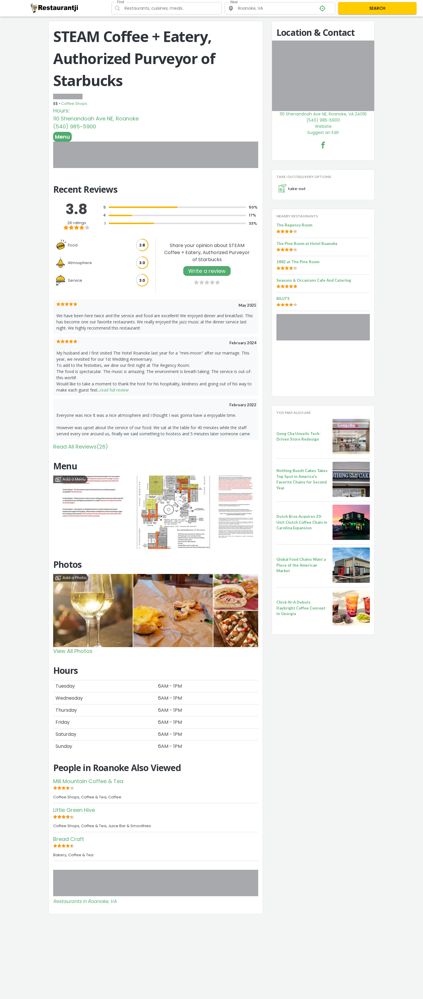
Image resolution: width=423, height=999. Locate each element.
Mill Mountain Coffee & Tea (88, 781)
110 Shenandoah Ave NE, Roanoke (96, 118)
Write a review (207, 271)
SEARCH (377, 8)
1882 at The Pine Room (297, 261)
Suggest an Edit (323, 132)
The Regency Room (294, 225)
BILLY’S (283, 298)
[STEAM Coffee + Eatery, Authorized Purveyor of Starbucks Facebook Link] (323, 145)
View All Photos (73, 651)
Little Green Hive (74, 810)
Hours (60, 110)
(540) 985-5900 (74, 126)
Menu (62, 136)
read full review (114, 390)
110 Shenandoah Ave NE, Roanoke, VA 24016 (323, 114)
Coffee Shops (74, 103)
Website (323, 126)
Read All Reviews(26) (80, 446)
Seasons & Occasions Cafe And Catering (313, 280)
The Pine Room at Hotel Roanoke (307, 243)
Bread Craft (68, 839)
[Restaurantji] (54, 8)
